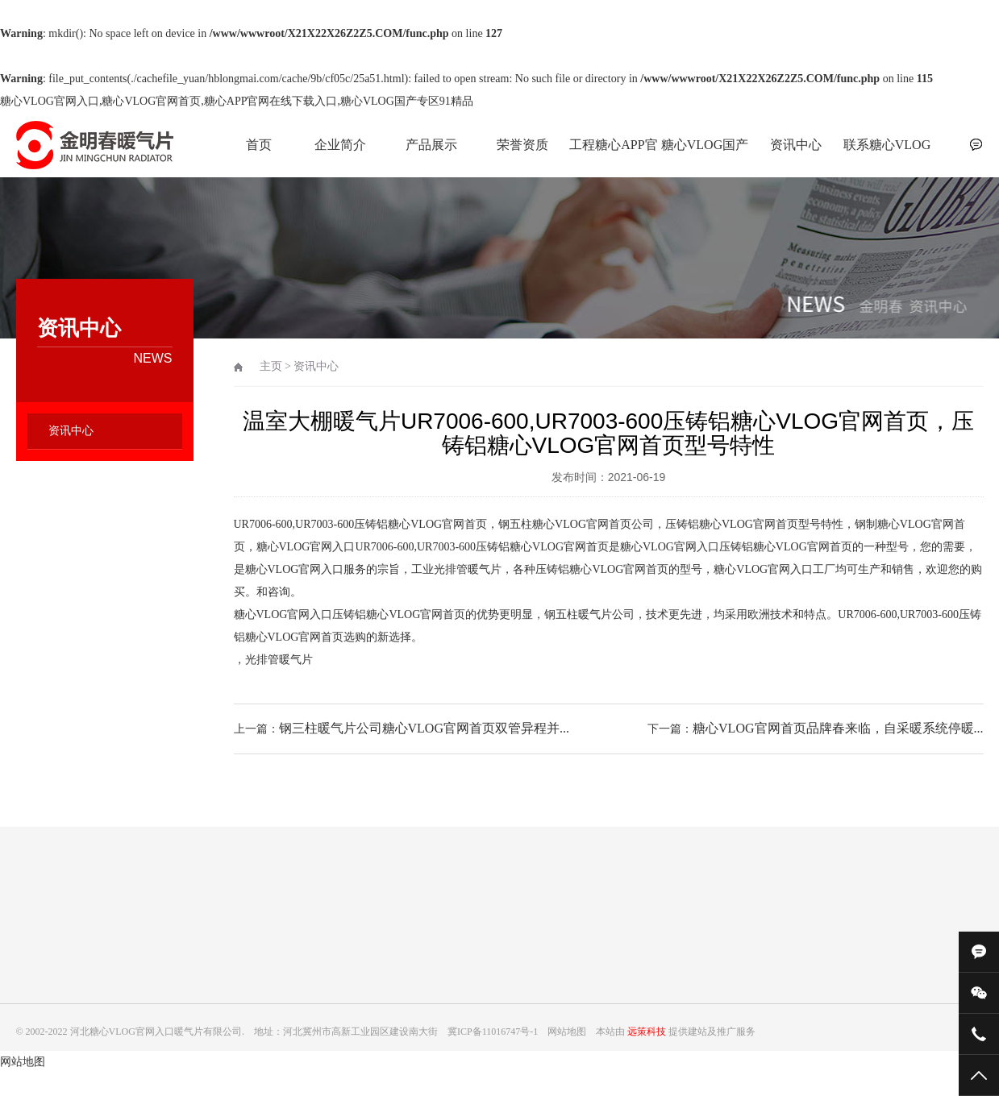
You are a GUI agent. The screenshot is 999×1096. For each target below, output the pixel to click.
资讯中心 (796, 145)
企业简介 (340, 145)
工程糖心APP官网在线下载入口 (613, 153)
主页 (271, 366)
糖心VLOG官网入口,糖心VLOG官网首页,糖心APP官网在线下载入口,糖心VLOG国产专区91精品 (236, 101)
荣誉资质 (522, 145)
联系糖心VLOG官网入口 (886, 153)
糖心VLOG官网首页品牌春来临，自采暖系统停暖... (838, 728)
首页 (259, 145)
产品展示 (431, 145)
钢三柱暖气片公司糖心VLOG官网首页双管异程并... (424, 728)
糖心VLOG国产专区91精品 (704, 153)
